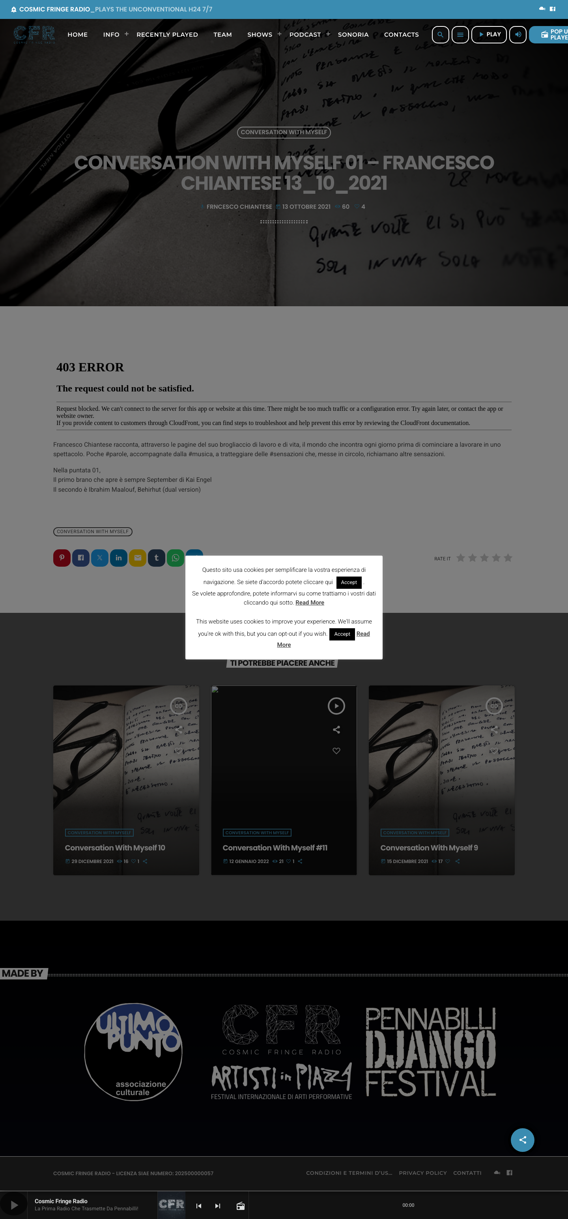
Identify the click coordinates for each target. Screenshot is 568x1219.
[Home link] (34, 35)
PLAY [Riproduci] (489, 34)
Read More (309, 602)
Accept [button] (349, 583)
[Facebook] (552, 9)
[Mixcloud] (542, 9)
